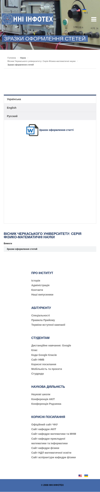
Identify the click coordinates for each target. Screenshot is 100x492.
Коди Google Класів (44, 354)
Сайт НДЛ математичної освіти (51, 452)
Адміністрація (40, 285)
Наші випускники (42, 294)
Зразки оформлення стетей (22, 249)
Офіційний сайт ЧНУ (44, 424)
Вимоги (8, 243)
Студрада (37, 373)
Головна (11, 58)
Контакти (37, 289)
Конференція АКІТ (43, 399)
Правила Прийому (43, 320)
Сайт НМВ (37, 359)
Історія (35, 280)
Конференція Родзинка (46, 403)
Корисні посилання (43, 364)
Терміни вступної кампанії (48, 324)
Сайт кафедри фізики (45, 448)
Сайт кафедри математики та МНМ (53, 433)
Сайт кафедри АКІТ (43, 429)
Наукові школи (40, 394)
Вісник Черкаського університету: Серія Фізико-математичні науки (41, 61)
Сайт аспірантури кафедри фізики (53, 457)
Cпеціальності (40, 315)
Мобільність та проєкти (46, 368)
